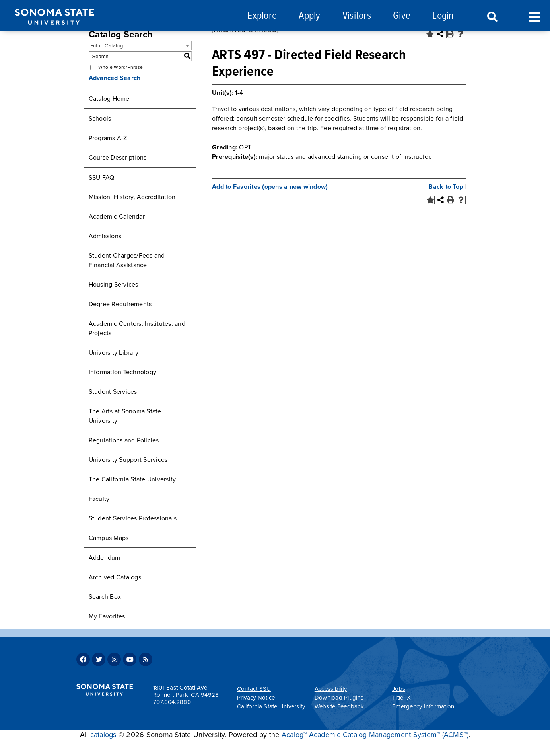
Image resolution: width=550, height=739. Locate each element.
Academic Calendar (117, 217)
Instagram (114, 659)
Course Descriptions (118, 158)
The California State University (132, 479)
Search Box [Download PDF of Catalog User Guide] (105, 597)
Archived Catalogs (115, 577)
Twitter (98, 659)
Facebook (83, 659)
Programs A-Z (108, 138)
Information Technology (123, 372)
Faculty (99, 499)
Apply (309, 16)
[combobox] (140, 45)
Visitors (356, 16)
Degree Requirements (120, 304)
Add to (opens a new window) (270, 187)
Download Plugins (339, 697)
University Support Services (128, 460)
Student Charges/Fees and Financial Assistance (127, 260)
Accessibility (331, 688)
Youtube (129, 659)
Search (492, 17)
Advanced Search (115, 78)
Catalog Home (109, 99)
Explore (262, 16)
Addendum (104, 558)
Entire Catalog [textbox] (106, 46)
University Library (114, 353)
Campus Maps (109, 538)
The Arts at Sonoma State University (125, 416)
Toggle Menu (534, 16)
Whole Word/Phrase (120, 67)
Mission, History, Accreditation (132, 197)
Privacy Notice (256, 697)
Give (401, 16)
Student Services (113, 392)
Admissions (105, 236)
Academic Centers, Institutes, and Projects (137, 328)
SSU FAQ (102, 178)
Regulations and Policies (124, 440)
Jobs (398, 688)
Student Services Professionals (133, 518)
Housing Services (113, 285)
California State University (271, 706)
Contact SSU (254, 688)
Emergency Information (423, 706)
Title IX (401, 697)
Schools (100, 119)
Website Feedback (339, 706)
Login (442, 16)
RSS (145, 659)
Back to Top (445, 187)
